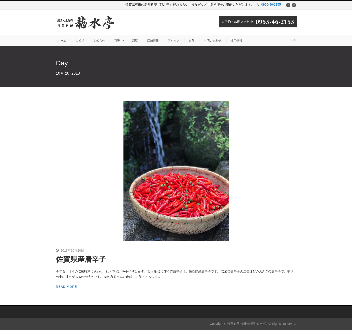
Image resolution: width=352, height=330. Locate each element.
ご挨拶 (79, 40)
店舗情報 (153, 40)
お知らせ (99, 40)
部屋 (135, 40)
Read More (66, 286)
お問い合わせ (212, 40)
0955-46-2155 (271, 4)
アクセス (174, 40)
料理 (117, 40)
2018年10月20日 (72, 250)
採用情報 (236, 40)
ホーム (61, 40)
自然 (192, 40)
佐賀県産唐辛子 (81, 259)
